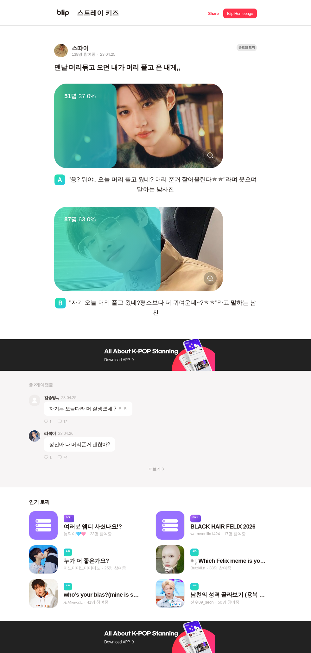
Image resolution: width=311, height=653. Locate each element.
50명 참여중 (228, 602)
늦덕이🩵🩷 (75, 534)
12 (65, 421)
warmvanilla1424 (205, 534)
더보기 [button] (154, 469)
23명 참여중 (100, 534)
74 (65, 457)
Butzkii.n (197, 568)
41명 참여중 (97, 602)
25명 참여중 (115, 568)
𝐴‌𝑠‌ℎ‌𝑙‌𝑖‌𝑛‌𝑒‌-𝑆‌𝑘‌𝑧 (73, 602)
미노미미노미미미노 (82, 568)
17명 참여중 (234, 534)
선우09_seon (201, 602)
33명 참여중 (220, 568)
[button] (213, 12)
